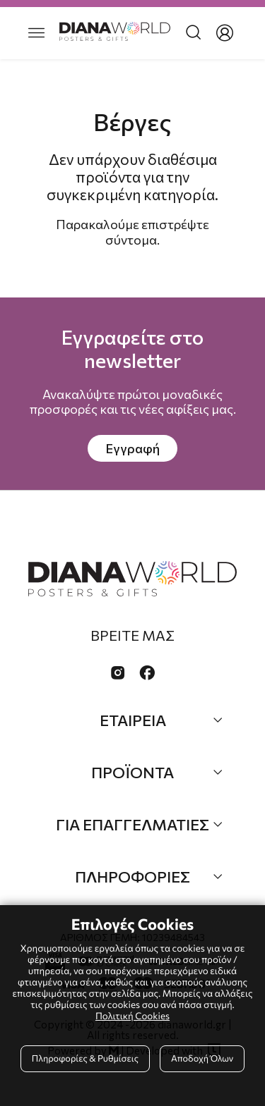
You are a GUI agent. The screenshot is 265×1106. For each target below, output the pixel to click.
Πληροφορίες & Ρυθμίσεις (85, 1058)
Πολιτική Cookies (132, 1015)
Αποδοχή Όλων (202, 1058)
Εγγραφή (132, 448)
